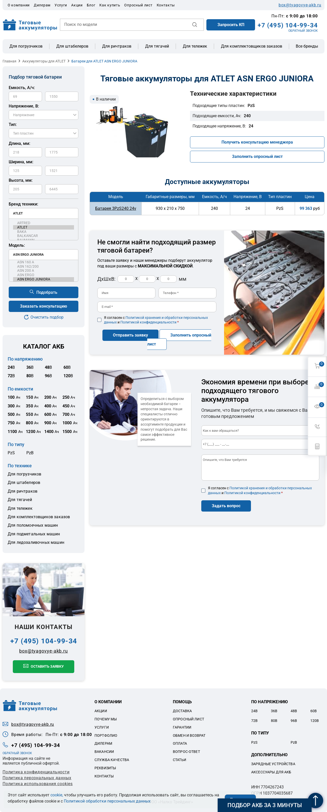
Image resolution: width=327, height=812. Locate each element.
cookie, (56, 795)
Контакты (166, 5)
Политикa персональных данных (37, 777)
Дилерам (42, 5)
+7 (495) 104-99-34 (288, 25)
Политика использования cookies (38, 783)
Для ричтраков (116, 46)
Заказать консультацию (43, 306)
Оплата (180, 743)
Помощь (182, 701)
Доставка (182, 711)
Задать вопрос (226, 505)
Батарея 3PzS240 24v (115, 208)
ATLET (43, 227)
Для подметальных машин (34, 534)
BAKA (43, 232)
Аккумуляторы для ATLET (44, 61)
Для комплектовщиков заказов (251, 46)
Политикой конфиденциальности (148, 322)
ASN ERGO (43, 275)
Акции (77, 5)
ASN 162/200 (43, 266)
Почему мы (105, 719)
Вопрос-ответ (186, 752)
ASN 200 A (43, 270)
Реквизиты (105, 768)
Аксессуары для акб (271, 772)
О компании (19, 5)
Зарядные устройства (273, 764)
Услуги (61, 5)
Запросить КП (230, 24)
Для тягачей (157, 46)
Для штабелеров (72, 46)
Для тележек (195, 46)
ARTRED (43, 223)
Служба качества (111, 760)
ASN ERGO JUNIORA (43, 279)
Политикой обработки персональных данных (107, 801)
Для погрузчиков (26, 46)
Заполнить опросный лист (257, 156)
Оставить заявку (47, 666)
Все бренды (307, 46)
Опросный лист (138, 5)
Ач (14, 397)
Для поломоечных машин (33, 525)
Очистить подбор (47, 317)
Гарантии (182, 727)
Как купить (109, 5)
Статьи (179, 760)
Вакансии (104, 752)
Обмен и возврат (189, 735)
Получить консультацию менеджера (257, 142)
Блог (91, 5)
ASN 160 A (43, 262)
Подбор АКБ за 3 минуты (264, 805)
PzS (11, 452)
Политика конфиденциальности (36, 772)
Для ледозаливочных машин (36, 542)
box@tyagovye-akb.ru (300, 5)
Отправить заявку (130, 335)
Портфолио (105, 735)
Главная (9, 61)
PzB (30, 452)
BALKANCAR (43, 236)
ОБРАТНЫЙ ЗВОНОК (303, 31)
